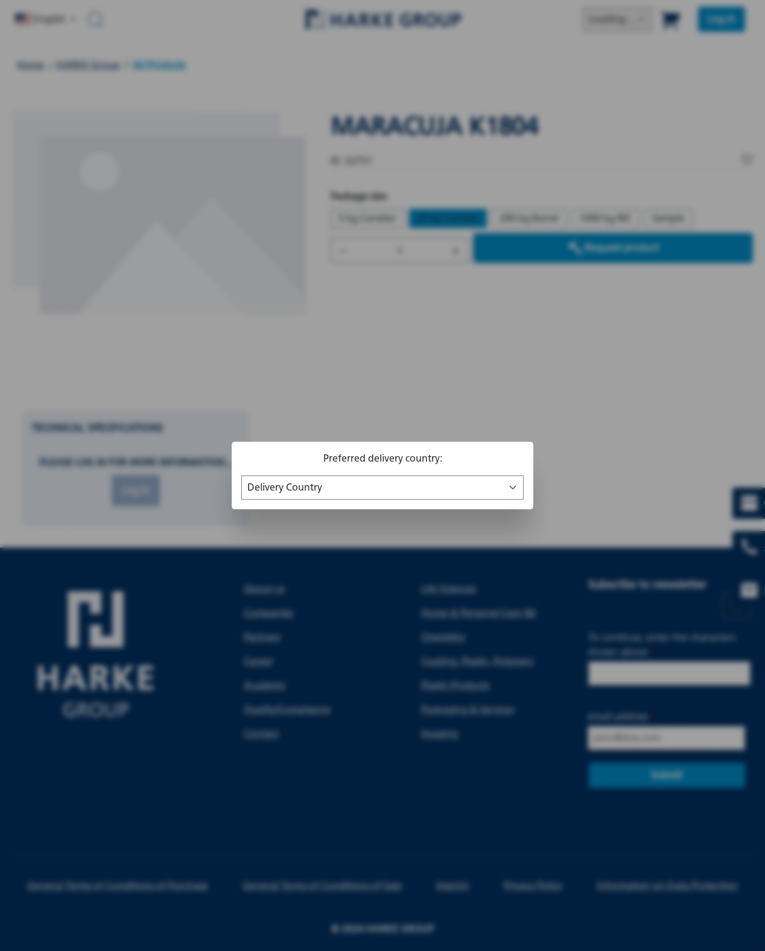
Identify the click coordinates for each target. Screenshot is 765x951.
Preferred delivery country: (382, 458)
